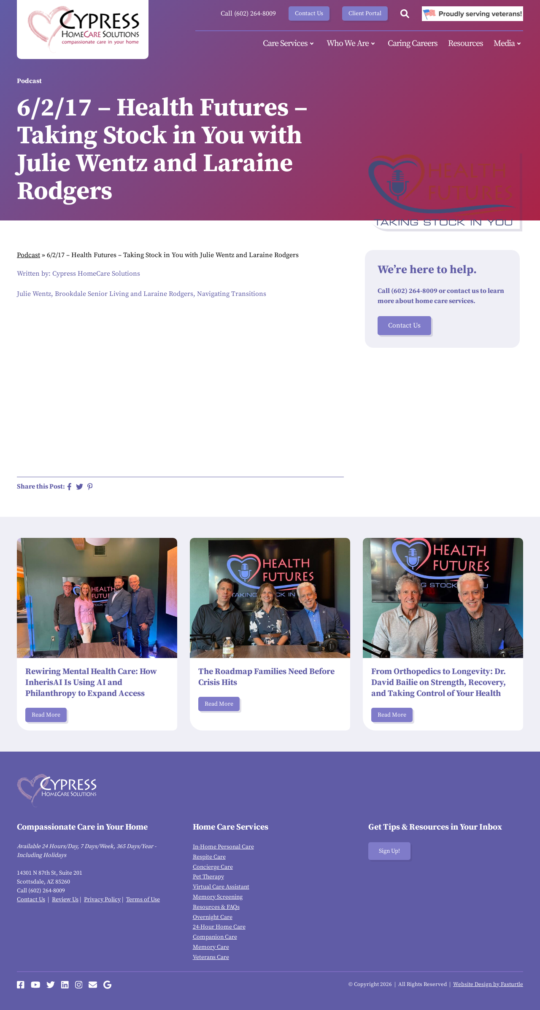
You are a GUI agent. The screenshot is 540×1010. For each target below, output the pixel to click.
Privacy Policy (102, 899)
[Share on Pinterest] (90, 486)
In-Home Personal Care (223, 847)
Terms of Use (143, 899)
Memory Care (211, 947)
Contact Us (309, 13)
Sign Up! (389, 851)
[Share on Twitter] (79, 486)
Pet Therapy (208, 877)
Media (508, 43)
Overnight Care (212, 917)
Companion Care (215, 937)
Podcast (28, 255)
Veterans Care (211, 957)
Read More (46, 715)
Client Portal (364, 13)
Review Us (65, 899)
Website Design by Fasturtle (488, 984)
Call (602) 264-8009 (248, 13)
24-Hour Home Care (219, 927)
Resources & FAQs (216, 907)
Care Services (289, 43)
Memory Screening (218, 897)
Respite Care (209, 857)
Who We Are (352, 43)
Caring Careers (412, 43)
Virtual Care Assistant (221, 887)
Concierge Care (213, 867)
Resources (465, 43)
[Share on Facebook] (69, 486)
